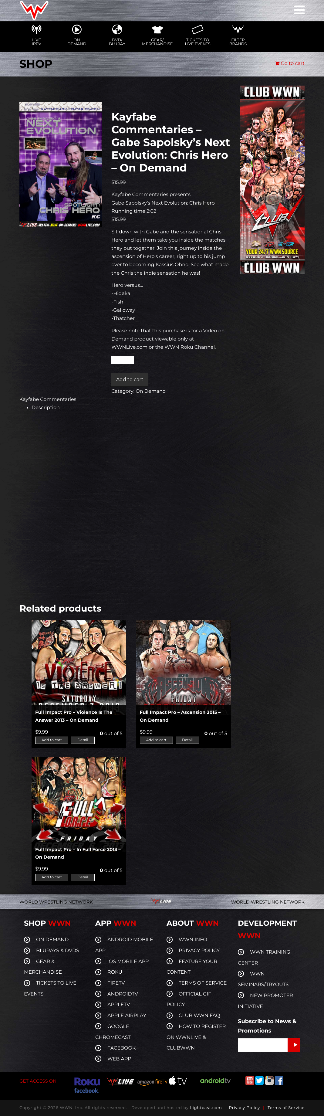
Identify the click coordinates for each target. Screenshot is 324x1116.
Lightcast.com (206, 1107)
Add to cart (129, 379)
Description (46, 408)
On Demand (151, 391)
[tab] (131, 408)
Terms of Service (286, 1107)
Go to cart (290, 63)
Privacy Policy (244, 1107)
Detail (82, 740)
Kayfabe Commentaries (47, 399)
